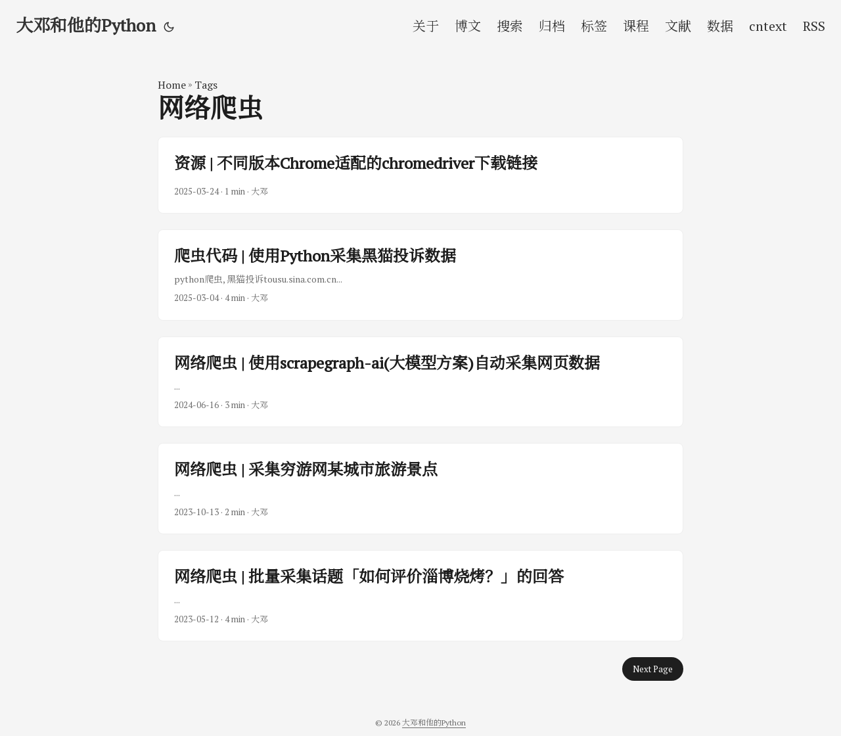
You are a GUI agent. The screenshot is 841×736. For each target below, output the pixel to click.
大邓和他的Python (86, 25)
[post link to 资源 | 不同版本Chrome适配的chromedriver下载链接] (420, 174)
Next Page (653, 669)
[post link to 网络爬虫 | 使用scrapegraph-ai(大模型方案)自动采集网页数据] (420, 382)
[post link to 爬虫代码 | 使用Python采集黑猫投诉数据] (420, 275)
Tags (205, 85)
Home (172, 85)
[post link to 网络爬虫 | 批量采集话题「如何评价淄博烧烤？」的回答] (420, 596)
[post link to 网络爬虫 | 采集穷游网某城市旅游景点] (420, 489)
